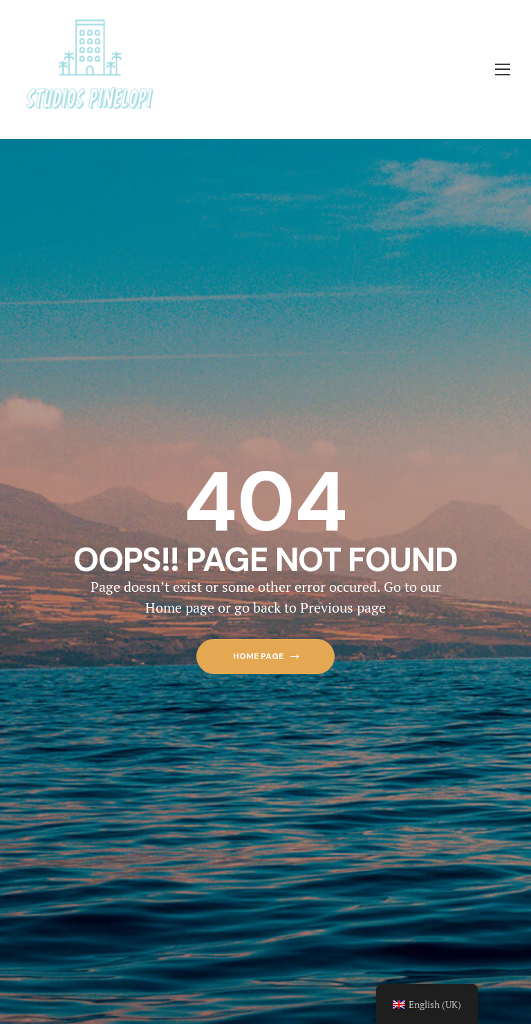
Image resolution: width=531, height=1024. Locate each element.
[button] (265, 656)
